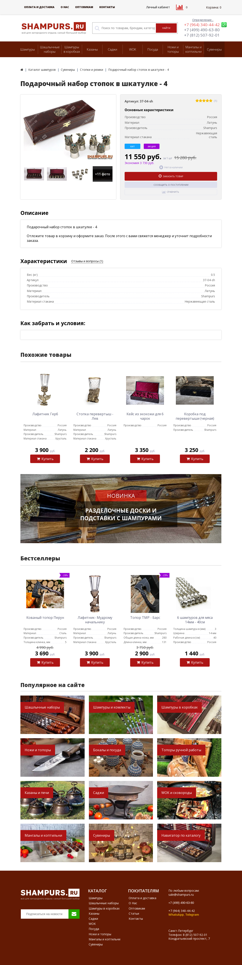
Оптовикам (84, 7)
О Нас (65, 7)
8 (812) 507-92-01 (195, 935)
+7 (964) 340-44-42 (202, 24)
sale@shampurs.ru (181, 895)
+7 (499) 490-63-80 (202, 30)
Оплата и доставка (39, 7)
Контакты (107, 7)
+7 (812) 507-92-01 (202, 35)
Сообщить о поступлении (171, 184)
